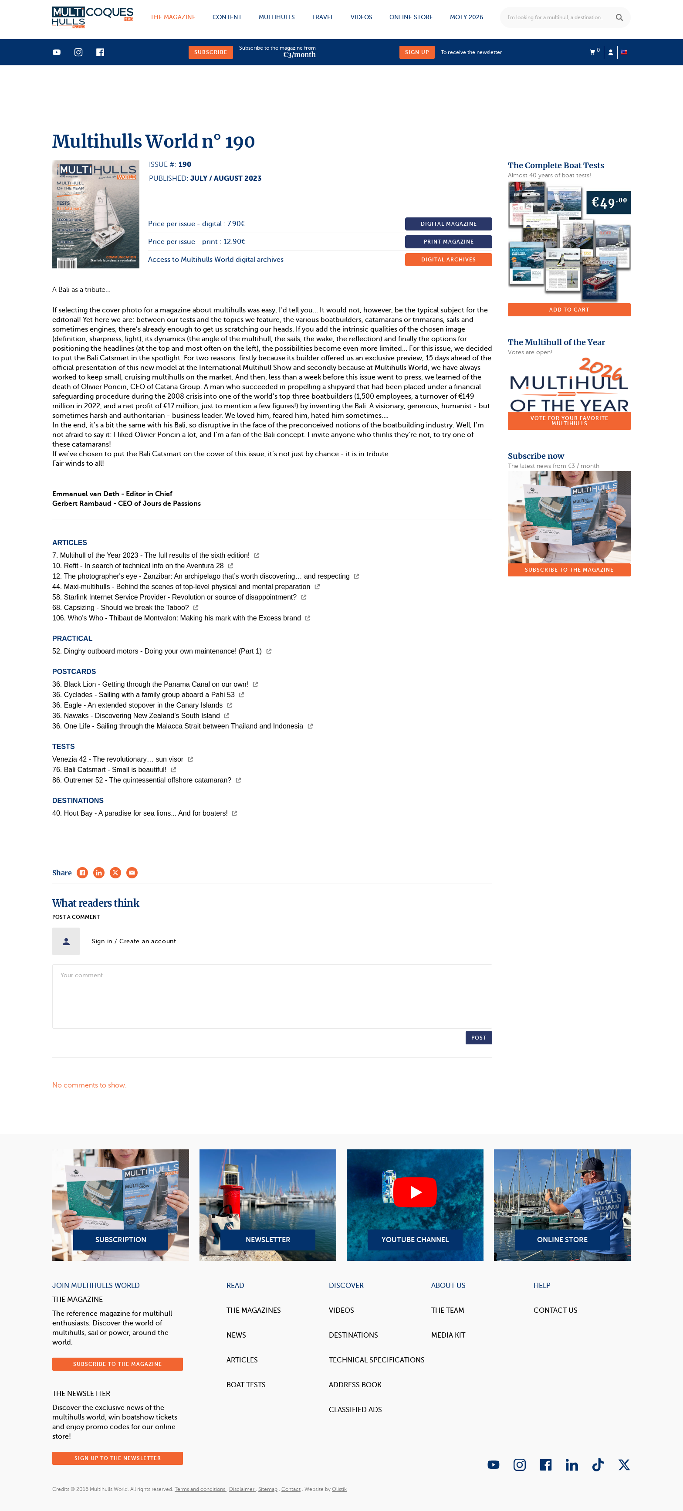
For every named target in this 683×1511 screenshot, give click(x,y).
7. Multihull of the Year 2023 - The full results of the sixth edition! (156, 555)
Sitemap (267, 1489)
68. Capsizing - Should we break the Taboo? (125, 607)
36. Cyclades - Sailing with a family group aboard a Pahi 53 (148, 694)
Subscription (120, 1205)
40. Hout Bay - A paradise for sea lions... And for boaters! (144, 813)
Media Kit (448, 1335)
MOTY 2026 (466, 17)
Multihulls (277, 17)
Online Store (562, 1205)
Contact (291, 1489)
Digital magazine (449, 224)
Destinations (353, 1335)
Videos (361, 17)
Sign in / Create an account (134, 941)
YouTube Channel (415, 1205)
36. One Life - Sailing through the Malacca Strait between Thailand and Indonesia (182, 726)
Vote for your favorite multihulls (570, 421)
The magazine (173, 17)
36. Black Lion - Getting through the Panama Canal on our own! (155, 684)
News (236, 1335)
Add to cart (569, 310)
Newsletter (267, 1205)
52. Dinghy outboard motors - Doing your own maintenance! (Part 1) (162, 651)
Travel (323, 17)
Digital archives (448, 260)
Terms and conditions (201, 1489)
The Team (447, 1311)
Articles (242, 1360)
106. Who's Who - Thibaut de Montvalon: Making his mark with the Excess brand (181, 618)
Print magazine (449, 242)
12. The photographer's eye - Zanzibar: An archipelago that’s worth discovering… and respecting (205, 576)
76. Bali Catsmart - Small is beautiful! (114, 769)
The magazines (254, 1311)
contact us (556, 1311)
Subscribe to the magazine (569, 570)
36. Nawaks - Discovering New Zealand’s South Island (141, 715)
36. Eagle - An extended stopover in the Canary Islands (142, 705)
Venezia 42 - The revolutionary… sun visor (122, 759)
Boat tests (246, 1385)
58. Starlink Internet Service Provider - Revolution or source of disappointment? (179, 597)
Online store (411, 17)
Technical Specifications (377, 1360)
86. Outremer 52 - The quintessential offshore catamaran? (146, 780)
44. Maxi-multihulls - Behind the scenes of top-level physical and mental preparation (186, 586)
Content (227, 17)
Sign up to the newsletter (117, 1458)
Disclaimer (242, 1489)
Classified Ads (355, 1410)
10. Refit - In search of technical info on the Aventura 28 (142, 565)
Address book (355, 1385)
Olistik (339, 1489)
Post (479, 1038)
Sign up (417, 52)
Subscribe (210, 52)
